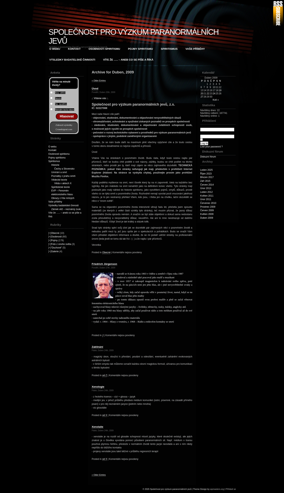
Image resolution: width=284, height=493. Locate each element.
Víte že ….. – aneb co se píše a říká (128, 59)
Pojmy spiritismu (140, 48)
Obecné (55, 233)
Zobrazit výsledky (64, 125)
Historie (55, 165)
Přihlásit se (231, 489)
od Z (104, 375)
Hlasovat (67, 116)
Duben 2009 (206, 218)
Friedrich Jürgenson (104, 263)
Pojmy (54, 240)
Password (217, 134)
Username (217, 128)
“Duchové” (56, 247)
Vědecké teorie (59, 179)
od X (104, 415)
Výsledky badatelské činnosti (72, 59)
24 (214, 93)
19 (220, 90)
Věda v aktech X (62, 183)
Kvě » (216, 99)
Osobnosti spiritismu (104, 48)
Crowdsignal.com (64, 129)
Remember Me (211, 140)
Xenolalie (97, 426)
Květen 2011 (206, 195)
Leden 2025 (206, 170)
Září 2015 (205, 181)
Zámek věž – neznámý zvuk (66, 209)
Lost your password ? (211, 146)
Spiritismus (169, 48)
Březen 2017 (207, 177)
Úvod (95, 88)
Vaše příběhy (195, 48)
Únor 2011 (205, 199)
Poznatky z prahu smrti (63, 176)
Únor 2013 (205, 188)
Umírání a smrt (59, 172)
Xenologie (98, 386)
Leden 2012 (206, 192)
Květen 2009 (206, 214)
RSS (278, 13)
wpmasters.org (217, 489)
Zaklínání (97, 346)
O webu (54, 48)
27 (202, 96)
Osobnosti (56, 236)
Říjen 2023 (206, 173)
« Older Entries (99, 80)
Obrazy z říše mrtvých (62, 198)
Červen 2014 (207, 184)
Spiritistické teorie (60, 187)
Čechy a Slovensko (64, 168)
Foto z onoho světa (61, 244)
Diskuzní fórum (208, 156)
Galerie (55, 251)
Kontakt (74, 48)
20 (202, 93)
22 (208, 93)
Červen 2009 (207, 210)
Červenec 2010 (208, 203)
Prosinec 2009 (207, 206)
